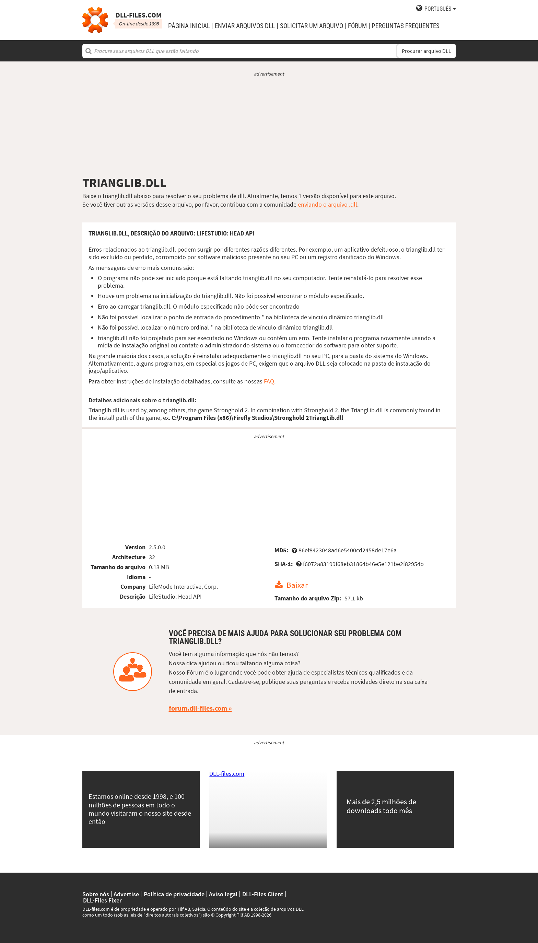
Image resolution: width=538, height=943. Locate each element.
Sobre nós (95, 894)
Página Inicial (189, 26)
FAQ (269, 381)
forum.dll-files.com (198, 708)
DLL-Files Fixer (102, 900)
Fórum (357, 26)
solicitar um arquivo (311, 26)
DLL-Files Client (262, 894)
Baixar (297, 585)
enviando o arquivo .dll (327, 204)
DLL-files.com (226, 774)
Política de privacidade (174, 894)
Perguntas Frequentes (406, 26)
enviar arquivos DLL (245, 26)
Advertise (126, 894)
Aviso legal (223, 894)
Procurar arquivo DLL (426, 51)
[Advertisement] (269, 126)
